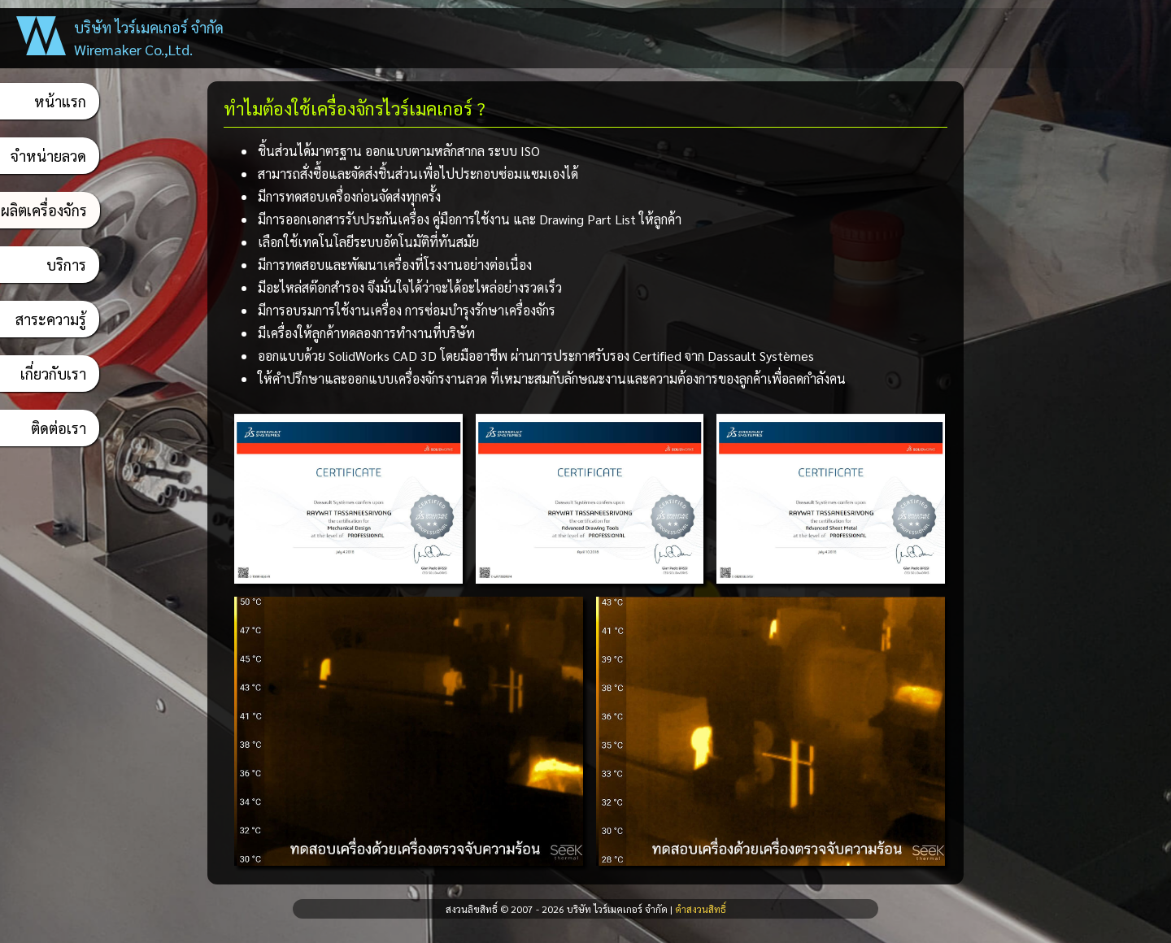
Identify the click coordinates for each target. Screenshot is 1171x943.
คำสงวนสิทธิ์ (700, 908)
